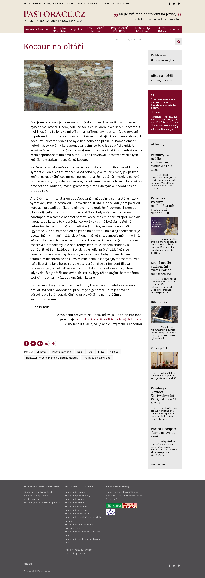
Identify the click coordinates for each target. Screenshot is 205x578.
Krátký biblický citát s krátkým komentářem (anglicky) (124, 495)
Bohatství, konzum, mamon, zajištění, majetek (52, 357)
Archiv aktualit (158, 464)
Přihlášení (158, 55)
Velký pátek (159, 348)
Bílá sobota (159, 302)
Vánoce (114, 351)
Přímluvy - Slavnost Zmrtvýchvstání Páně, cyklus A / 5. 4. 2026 (164, 395)
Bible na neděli (162, 75)
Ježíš (79, 351)
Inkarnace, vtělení (62, 351)
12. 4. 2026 (166, 80)
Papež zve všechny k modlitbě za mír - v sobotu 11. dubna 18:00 (163, 205)
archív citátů (173, 19)
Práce (101, 351)
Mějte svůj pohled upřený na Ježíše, (148, 14)
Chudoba (42, 351)
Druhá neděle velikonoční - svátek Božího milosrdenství (161, 268)
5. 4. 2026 (155, 80)
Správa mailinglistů (165, 60)
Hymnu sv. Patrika (82, 549)
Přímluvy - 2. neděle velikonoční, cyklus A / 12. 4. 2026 (162, 162)
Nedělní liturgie (165, 129)
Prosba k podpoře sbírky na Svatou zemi (164, 432)
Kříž (90, 351)
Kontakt (28, 563)
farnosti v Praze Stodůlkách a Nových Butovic (108, 319)
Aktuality (157, 144)
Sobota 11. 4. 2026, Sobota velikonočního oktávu (163, 105)
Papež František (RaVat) (118, 491)
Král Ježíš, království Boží (97, 357)
